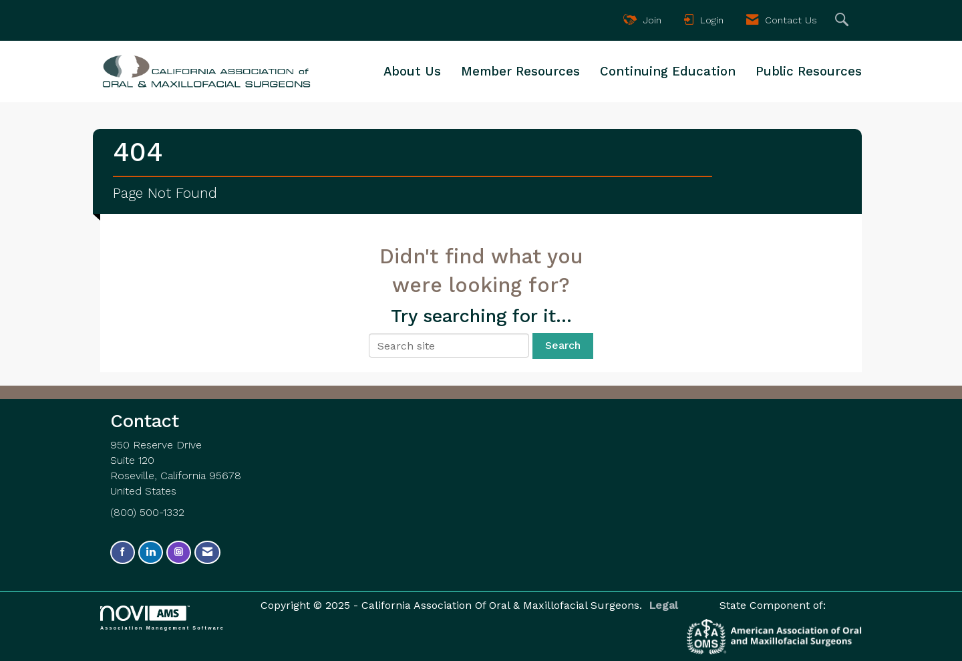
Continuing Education (668, 71)
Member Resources (520, 71)
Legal (663, 605)
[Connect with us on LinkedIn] (150, 552)
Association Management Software (162, 618)
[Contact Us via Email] (207, 552)
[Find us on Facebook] (122, 552)
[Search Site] (843, 20)
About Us (412, 71)
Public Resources (809, 71)
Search (563, 345)
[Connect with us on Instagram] (178, 552)
